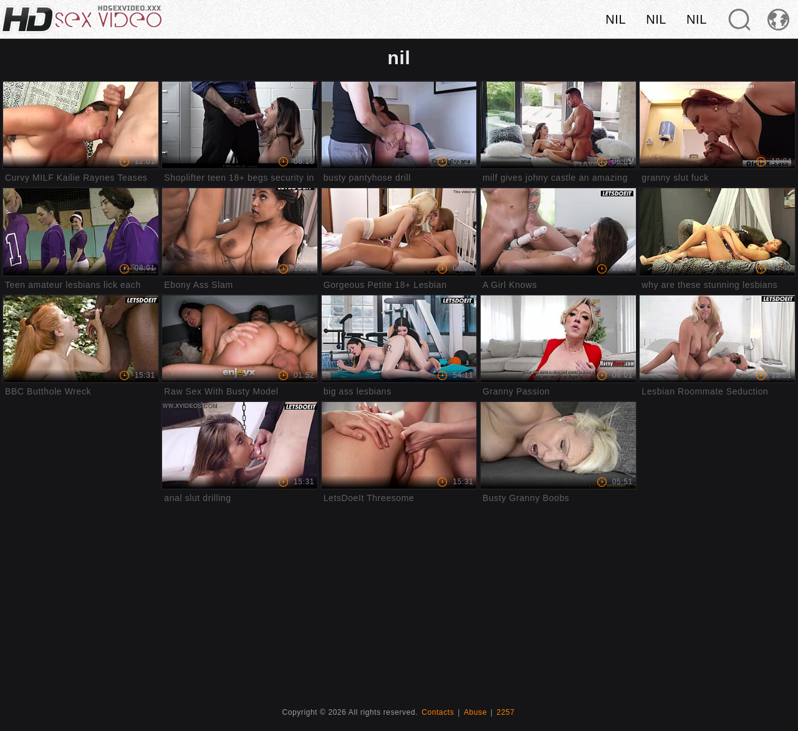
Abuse (475, 712)
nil (615, 19)
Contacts (437, 712)
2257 (506, 712)
